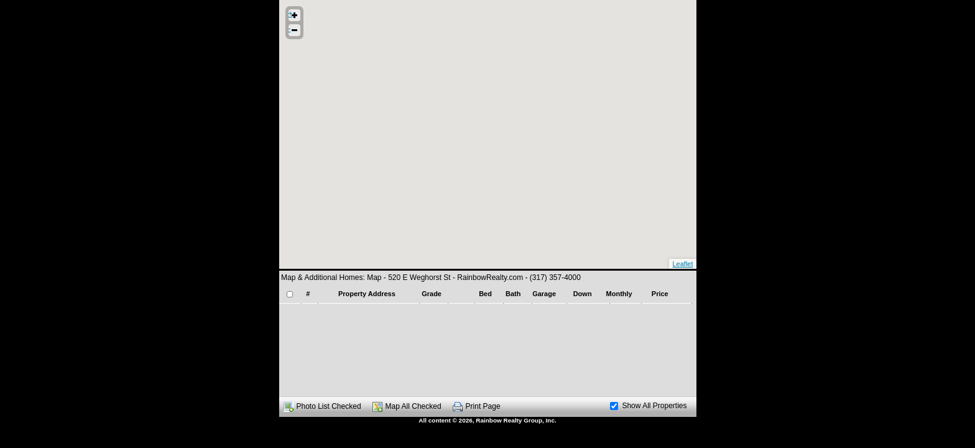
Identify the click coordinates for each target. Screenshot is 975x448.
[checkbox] (290, 294)
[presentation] (485, 303)
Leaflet (682, 264)
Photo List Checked (329, 406)
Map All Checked (413, 406)
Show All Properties (648, 405)
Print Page (483, 406)
